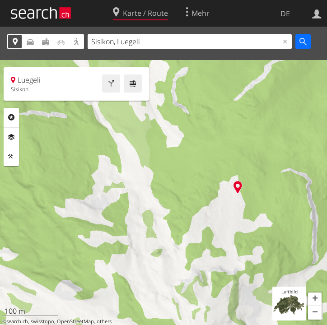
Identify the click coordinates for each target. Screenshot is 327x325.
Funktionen (11, 156)
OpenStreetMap (75, 321)
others (104, 321)
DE (285, 14)
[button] (315, 299)
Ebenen (11, 137)
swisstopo (42, 321)
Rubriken (11, 117)
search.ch (17, 321)
